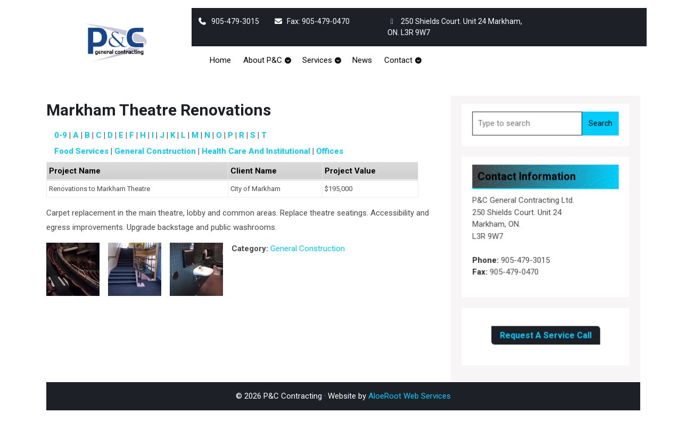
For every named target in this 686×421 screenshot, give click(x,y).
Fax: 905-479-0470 (312, 21)
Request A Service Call (545, 333)
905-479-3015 (229, 21)
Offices (329, 151)
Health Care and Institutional (256, 151)
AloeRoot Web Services (409, 396)
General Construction (155, 151)
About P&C (262, 60)
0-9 (60, 135)
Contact (398, 60)
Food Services (81, 151)
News (362, 60)
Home (220, 60)
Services (317, 60)
